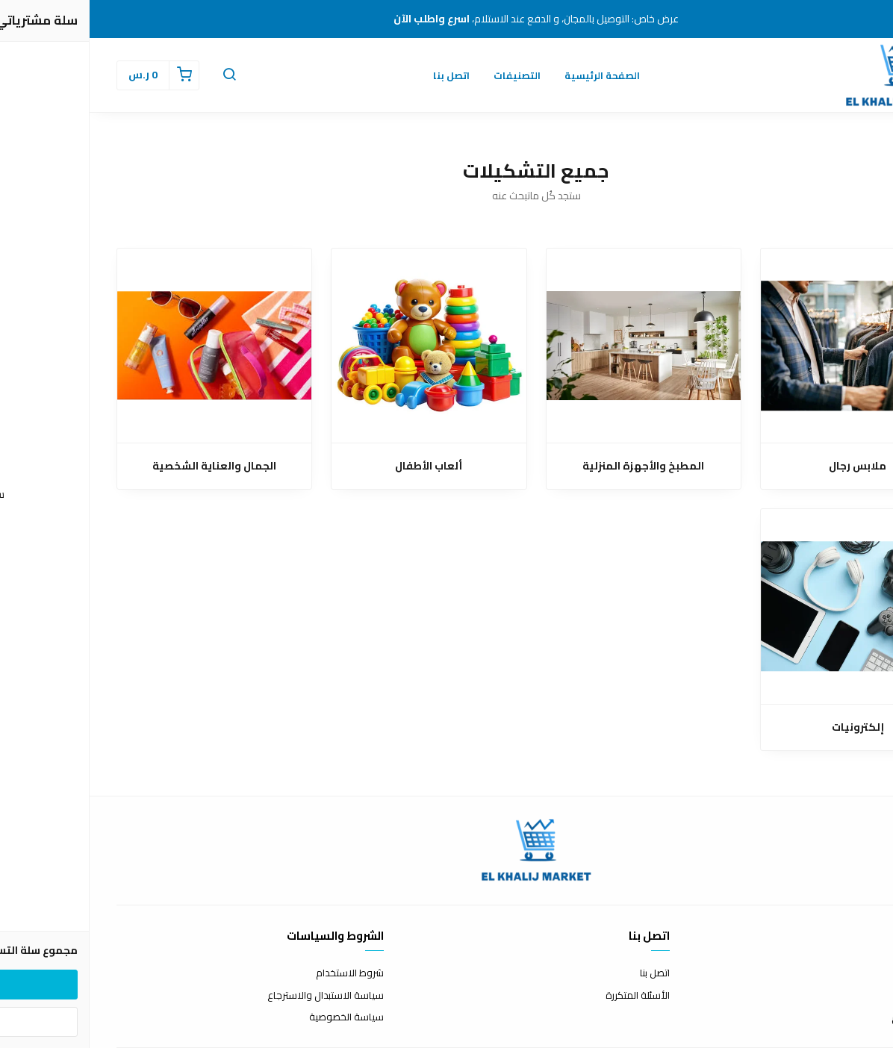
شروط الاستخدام (260, 973)
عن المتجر (847, 973)
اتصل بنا (361, 75)
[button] (140, 75)
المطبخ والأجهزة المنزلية (553, 466)
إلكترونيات (768, 727)
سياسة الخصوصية (257, 1017)
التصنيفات (427, 75)
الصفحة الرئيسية (512, 75)
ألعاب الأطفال (339, 466)
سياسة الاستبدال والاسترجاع (236, 995)
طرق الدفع (843, 995)
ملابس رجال (768, 466)
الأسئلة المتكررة (548, 995)
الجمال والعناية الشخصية (125, 466)
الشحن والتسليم (834, 1017)
